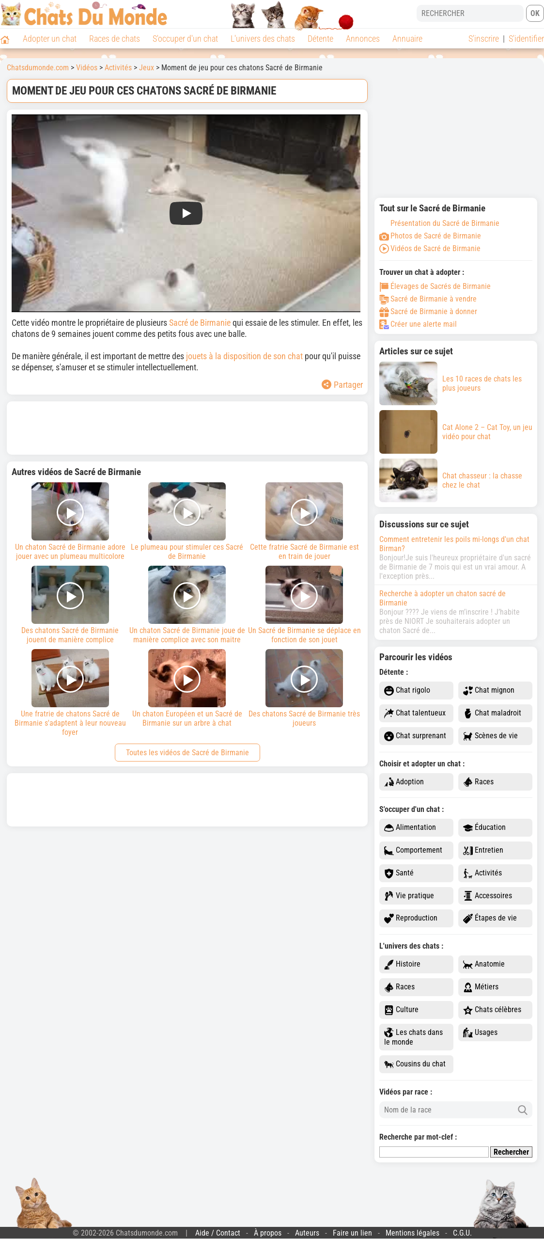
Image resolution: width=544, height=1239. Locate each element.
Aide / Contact (217, 1233)
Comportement (413, 850)
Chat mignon (488, 690)
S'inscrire (483, 38)
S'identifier (526, 38)
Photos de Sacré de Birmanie (430, 235)
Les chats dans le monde (413, 1037)
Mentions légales (412, 1233)
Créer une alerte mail (418, 324)
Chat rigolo (407, 690)
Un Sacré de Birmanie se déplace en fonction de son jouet (304, 605)
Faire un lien (352, 1233)
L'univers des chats (263, 38)
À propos (267, 1233)
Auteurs (307, 1233)
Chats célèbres (492, 1010)
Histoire (402, 964)
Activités (482, 873)
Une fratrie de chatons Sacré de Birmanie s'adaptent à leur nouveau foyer (70, 693)
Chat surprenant (415, 736)
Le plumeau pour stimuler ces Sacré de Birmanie (187, 521)
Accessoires (487, 896)
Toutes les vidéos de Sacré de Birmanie (187, 752)
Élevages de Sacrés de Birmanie (435, 286)
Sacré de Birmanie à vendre (428, 298)
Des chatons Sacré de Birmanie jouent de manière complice (70, 605)
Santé (399, 873)
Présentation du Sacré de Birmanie (439, 223)
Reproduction (410, 918)
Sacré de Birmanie (200, 323)
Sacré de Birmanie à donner (428, 311)
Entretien (483, 850)
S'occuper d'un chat (185, 38)
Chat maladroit (492, 713)
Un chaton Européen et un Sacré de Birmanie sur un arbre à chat (187, 688)
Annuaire (407, 38)
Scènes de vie (490, 736)
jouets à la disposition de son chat (244, 356)
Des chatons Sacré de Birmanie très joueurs (304, 688)
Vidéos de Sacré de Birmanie (430, 248)
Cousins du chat (415, 1064)
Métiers (480, 987)
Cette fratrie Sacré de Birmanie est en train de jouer (304, 521)
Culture (401, 1010)
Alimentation (410, 828)
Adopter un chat (50, 38)
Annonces (363, 38)
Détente (320, 38)
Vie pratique (409, 896)
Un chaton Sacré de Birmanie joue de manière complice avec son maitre (187, 605)
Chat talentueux (415, 713)
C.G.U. (462, 1233)
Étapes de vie (490, 918)
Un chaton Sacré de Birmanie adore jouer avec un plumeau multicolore (70, 521)
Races (478, 782)
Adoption (404, 782)
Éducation (484, 828)
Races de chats (114, 38)
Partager (342, 385)
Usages (480, 1033)
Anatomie (484, 964)
